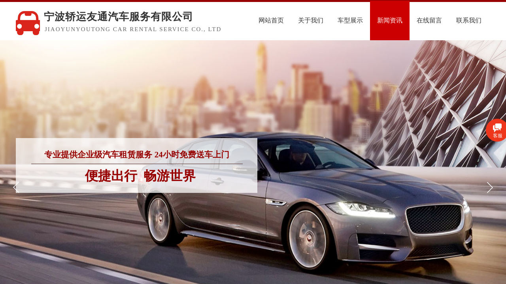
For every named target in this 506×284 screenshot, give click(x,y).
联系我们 (468, 20)
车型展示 (350, 20)
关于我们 (310, 20)
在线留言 (429, 20)
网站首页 (271, 20)
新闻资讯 (389, 20)
